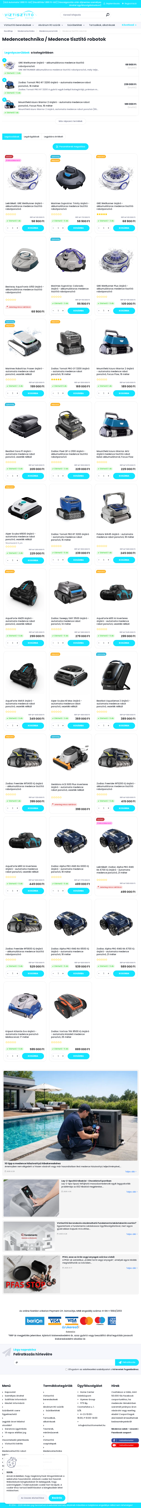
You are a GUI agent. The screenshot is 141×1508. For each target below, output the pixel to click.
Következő (128, 24)
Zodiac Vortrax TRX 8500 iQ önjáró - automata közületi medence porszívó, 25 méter (70, 1034)
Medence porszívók (48, 31)
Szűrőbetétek (74, 25)
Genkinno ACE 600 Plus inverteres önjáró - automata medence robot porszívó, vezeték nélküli (69, 787)
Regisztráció (131, 3)
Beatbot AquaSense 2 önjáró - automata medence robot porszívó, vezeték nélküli (113, 703)
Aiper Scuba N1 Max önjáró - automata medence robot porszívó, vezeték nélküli (66, 703)
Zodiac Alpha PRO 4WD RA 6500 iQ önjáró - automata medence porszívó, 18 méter (70, 951)
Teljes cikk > (130, 1171)
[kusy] (13, 228)
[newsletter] (127, 1362)
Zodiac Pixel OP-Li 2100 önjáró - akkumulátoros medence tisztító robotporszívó (69, 454)
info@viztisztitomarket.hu (91, 1425)
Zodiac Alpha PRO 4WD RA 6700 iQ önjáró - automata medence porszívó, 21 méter (115, 951)
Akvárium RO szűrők (49, 25)
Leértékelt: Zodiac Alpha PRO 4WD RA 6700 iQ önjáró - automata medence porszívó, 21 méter (115, 870)
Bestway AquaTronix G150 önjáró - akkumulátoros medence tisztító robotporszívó (25, 289)
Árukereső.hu (70, 1331)
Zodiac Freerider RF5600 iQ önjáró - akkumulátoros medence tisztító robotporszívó (25, 951)
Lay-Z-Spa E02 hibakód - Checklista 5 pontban (86, 1180)
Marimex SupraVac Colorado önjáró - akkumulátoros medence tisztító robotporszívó (70, 289)
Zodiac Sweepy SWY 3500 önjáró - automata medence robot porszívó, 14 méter (70, 621)
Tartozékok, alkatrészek (102, 25)
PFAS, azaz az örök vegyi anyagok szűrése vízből (88, 1257)
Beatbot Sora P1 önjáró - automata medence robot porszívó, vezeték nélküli (20, 454)
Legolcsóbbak (12, 136)
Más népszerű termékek (70, 121)
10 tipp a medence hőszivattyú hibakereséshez (33, 1163)
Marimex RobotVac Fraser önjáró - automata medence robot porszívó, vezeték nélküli (25, 371)
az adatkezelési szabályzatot (95, 1369)
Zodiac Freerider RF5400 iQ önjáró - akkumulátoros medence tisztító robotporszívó (25, 786)
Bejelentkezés (113, 3)
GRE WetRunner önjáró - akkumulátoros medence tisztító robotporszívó (115, 206)
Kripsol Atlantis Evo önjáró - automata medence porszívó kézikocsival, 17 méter (22, 1034)
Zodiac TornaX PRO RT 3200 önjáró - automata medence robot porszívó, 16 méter (70, 537)
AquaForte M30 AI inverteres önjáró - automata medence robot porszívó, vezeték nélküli (113, 621)
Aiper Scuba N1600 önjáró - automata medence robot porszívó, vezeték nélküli (20, 536)
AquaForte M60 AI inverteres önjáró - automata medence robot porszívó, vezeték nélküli (22, 869)
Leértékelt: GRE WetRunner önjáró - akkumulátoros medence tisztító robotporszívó (25, 206)
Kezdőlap (8, 31)
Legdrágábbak (31, 136)
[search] (107, 16)
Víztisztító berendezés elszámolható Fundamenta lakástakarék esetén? (96, 1223)
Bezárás (57, 1497)
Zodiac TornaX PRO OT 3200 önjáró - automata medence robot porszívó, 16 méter (70, 371)
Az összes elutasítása (32, 1497)
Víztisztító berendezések (17, 25)
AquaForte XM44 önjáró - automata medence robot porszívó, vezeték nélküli (20, 703)
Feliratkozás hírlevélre (32, 1354)
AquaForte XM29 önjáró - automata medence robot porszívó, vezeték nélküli (20, 621)
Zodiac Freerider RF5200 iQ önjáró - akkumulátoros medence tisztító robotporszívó (116, 786)
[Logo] (19, 15)
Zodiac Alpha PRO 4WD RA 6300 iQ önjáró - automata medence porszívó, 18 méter (70, 869)
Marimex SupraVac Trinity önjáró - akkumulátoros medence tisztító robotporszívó (70, 206)
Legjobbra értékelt (53, 136)
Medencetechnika (26, 31)
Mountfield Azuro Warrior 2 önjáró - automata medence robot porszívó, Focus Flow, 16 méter (115, 371)
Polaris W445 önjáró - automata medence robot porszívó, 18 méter (115, 536)
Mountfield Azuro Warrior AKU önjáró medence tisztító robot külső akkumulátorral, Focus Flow (115, 454)
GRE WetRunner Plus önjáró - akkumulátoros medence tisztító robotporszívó (115, 289)
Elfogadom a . (103, 1369)
